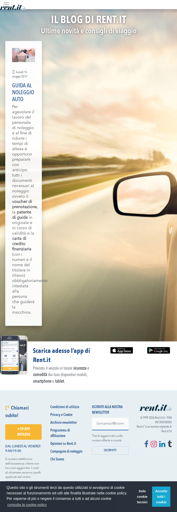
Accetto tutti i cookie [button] (161, 496)
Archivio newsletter (63, 423)
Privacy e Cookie (61, 415)
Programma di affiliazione (60, 433)
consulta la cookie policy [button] (27, 505)
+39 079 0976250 (23, 432)
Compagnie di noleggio (66, 452)
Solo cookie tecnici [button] (142, 496)
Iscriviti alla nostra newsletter (107, 410)
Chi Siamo (57, 459)
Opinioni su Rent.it (63, 444)
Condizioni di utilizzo (64, 407)
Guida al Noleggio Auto (23, 92)
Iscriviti (110, 450)
